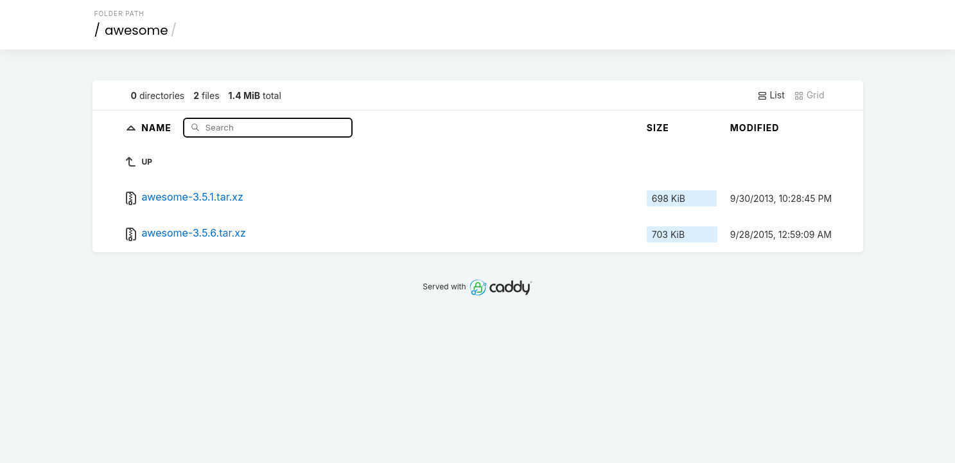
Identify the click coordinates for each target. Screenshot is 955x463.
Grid (809, 95)
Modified (755, 127)
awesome (136, 30)
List (771, 95)
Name (157, 127)
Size (658, 127)
